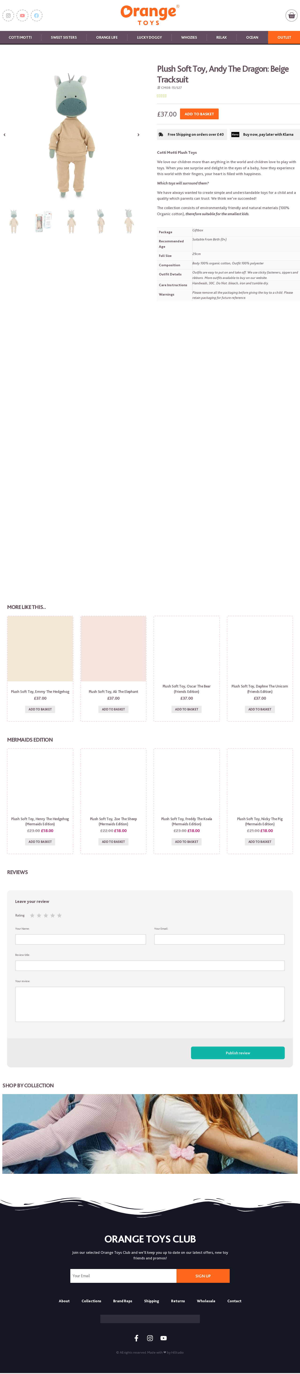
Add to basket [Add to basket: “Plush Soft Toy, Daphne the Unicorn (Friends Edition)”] (260, 709)
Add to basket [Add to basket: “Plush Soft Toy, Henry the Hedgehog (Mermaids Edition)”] (40, 842)
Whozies (189, 37)
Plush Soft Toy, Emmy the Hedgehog (40, 691)
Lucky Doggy (149, 37)
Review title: (150, 963)
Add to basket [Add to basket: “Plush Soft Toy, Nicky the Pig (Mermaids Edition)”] (260, 842)
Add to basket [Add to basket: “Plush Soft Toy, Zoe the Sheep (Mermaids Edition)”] (113, 842)
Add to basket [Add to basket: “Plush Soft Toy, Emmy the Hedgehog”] (40, 709)
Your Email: (219, 936)
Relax (221, 37)
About (64, 1301)
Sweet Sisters (64, 37)
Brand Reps (122, 1301)
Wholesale (206, 1301)
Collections (91, 1301)
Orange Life (107, 37)
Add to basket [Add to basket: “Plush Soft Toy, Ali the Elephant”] (113, 709)
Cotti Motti (20, 37)
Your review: (150, 1001)
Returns (178, 1301)
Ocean (252, 37)
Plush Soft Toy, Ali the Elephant (113, 691)
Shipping (151, 1301)
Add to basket (199, 114)
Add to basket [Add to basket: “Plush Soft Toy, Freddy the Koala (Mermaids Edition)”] (186, 842)
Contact (234, 1301)
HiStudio (177, 1353)
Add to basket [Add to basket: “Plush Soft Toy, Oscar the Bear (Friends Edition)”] (186, 709)
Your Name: (80, 936)
